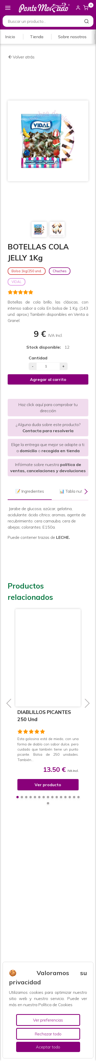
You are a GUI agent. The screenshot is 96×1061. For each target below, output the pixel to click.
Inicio (10, 36)
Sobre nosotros (72, 36)
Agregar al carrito (48, 379)
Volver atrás (21, 57)
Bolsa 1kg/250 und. (27, 271)
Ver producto (48, 784)
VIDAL (17, 282)
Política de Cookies (55, 1004)
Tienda (36, 36)
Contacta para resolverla (48, 430)
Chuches (60, 271)
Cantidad (38, 357)
